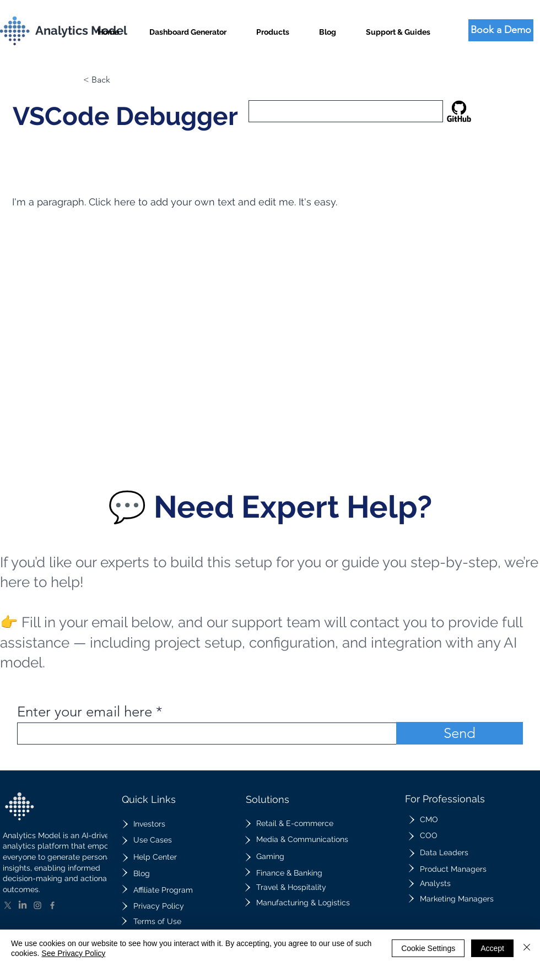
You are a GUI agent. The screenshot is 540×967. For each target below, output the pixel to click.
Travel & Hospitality (291, 887)
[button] (272, 27)
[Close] (526, 948)
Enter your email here (84, 712)
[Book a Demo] (500, 30)
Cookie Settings (428, 948)
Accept (492, 948)
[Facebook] (52, 905)
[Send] (459, 733)
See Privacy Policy (73, 953)
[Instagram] (37, 905)
